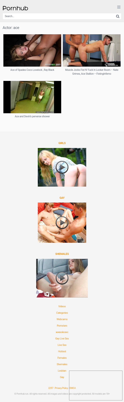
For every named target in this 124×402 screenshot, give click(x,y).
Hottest (62, 351)
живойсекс (62, 332)
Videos (62, 306)
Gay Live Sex (62, 338)
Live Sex (62, 345)
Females (62, 357)
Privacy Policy (61, 388)
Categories (62, 312)
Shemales (62, 364)
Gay (62, 377)
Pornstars (62, 325)
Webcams (62, 319)
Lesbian (62, 370)
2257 (50, 388)
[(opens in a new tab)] (62, 143)
